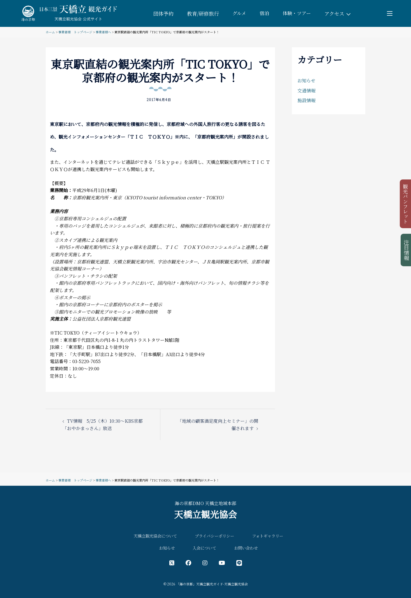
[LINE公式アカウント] (239, 563)
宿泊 (264, 13)
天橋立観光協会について (155, 536)
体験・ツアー (297, 13)
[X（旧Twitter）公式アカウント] (171, 563)
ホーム (50, 32)
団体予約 (162, 13)
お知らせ (306, 80)
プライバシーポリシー (214, 536)
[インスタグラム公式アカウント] (204, 563)
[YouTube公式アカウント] (222, 563)
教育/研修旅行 (201, 13)
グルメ (238, 13)
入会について (204, 548)
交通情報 (306, 90)
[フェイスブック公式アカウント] (188, 563)
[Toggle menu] (390, 13)
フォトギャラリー (267, 536)
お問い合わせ (246, 548)
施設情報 (306, 100)
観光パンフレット (406, 205)
